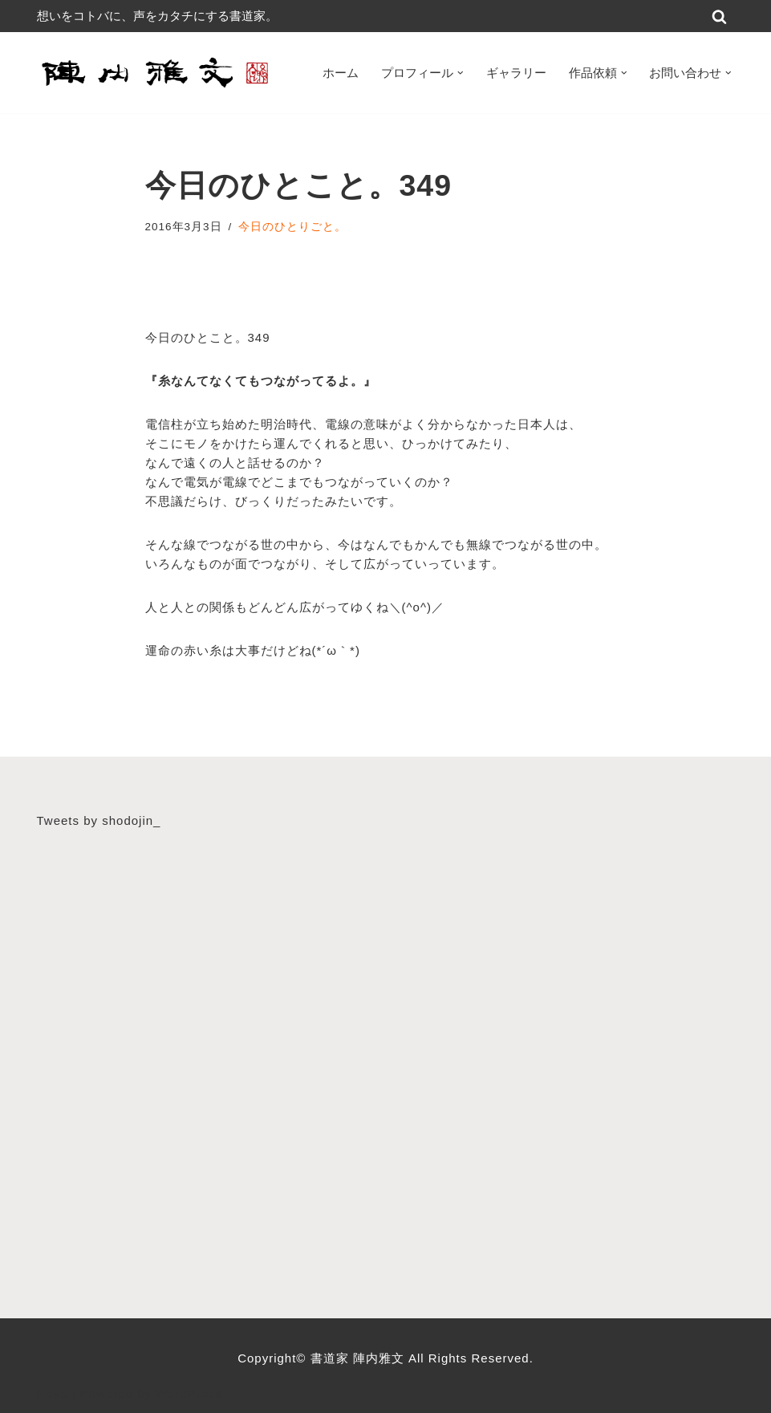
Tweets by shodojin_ (99, 820)
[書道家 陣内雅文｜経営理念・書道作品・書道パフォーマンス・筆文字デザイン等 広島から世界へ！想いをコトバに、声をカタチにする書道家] (157, 72)
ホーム (341, 72)
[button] (460, 73)
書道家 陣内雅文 (359, 1358)
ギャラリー (516, 72)
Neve (52, 1393)
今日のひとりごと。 (292, 227)
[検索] (719, 16)
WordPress (189, 1393)
